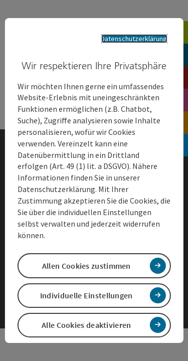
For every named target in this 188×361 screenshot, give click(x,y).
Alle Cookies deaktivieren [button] (86, 325)
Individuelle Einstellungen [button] (86, 295)
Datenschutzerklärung (134, 38)
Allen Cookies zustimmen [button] (86, 266)
